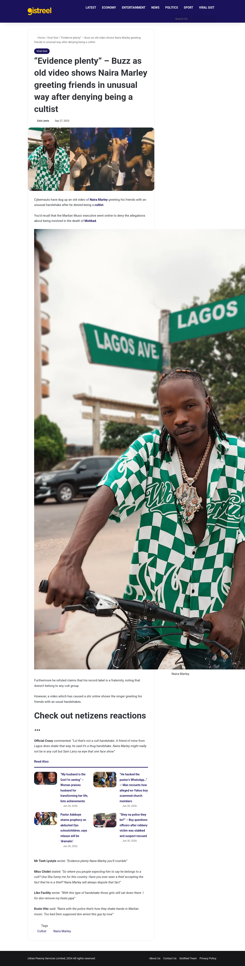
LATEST (91, 7)
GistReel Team (188, 958)
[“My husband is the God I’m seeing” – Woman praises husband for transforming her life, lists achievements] (45, 778)
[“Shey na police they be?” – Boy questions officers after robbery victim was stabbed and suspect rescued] (104, 820)
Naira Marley (62, 931)
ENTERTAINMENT (133, 7)
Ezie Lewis (43, 120)
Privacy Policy (208, 958)
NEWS (155, 7)
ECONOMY (109, 7)
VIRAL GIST (206, 7)
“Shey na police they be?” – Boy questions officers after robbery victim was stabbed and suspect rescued (133, 825)
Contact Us (170, 958)
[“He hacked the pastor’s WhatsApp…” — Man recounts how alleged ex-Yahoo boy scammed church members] (104, 779)
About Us (154, 958)
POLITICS (171, 7)
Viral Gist (52, 37)
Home (39, 37)
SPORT (188, 7)
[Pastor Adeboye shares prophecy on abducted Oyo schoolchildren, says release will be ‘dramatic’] (45, 818)
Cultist (41, 931)
